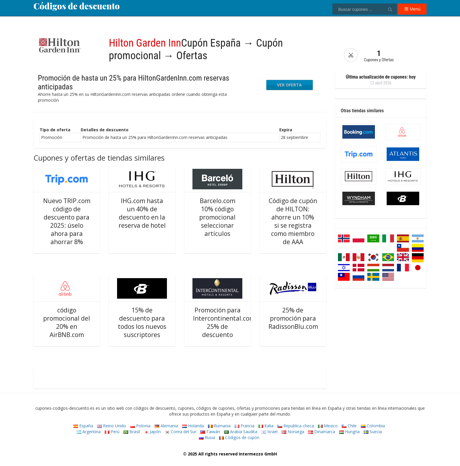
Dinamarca (321, 431)
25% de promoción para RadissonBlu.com (293, 318)
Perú (112, 431)
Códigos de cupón (239, 437)
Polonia (140, 425)
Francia (244, 425)
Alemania (166, 425)
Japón (152, 431)
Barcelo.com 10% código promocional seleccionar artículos (217, 217)
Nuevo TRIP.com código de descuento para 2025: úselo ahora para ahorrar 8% (66, 221)
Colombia (373, 425)
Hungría (349, 431)
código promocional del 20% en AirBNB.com (66, 322)
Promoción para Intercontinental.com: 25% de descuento (225, 322)
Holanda (193, 425)
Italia (265, 425)
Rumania (219, 425)
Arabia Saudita (240, 431)
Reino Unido (111, 425)
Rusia (207, 437)
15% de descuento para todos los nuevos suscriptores (142, 322)
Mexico (328, 425)
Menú (412, 9)
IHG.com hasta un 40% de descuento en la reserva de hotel (142, 213)
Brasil (132, 431)
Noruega (293, 431)
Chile (349, 425)
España (83, 425)
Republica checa (296, 425)
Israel (269, 431)
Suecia (373, 431)
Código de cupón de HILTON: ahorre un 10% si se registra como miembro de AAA (293, 221)
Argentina (89, 431)
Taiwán (210, 431)
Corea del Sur (180, 431)
